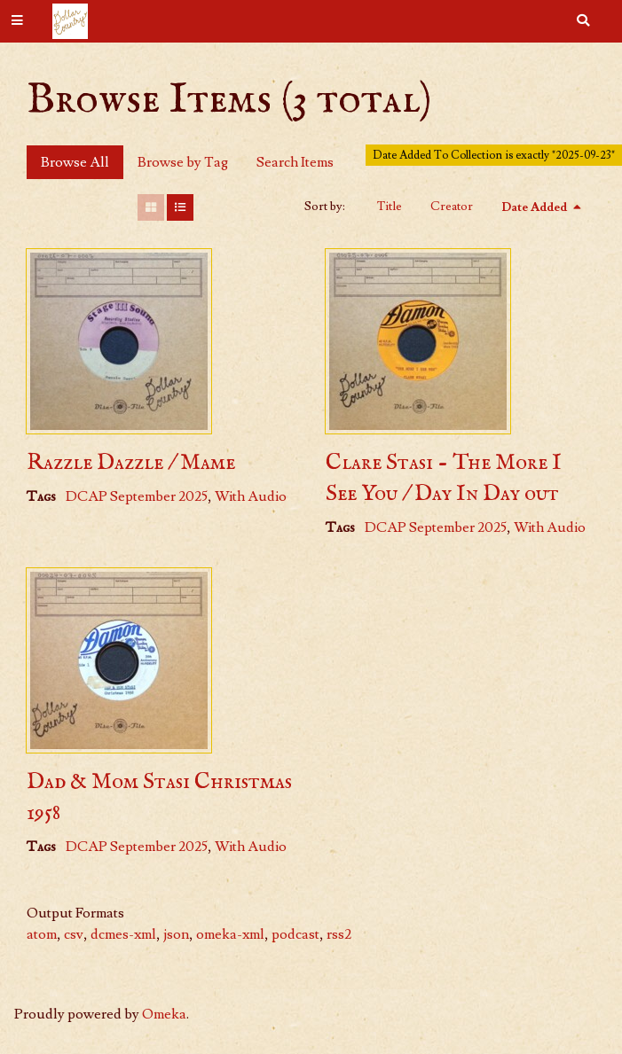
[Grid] (151, 207)
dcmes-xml (123, 934)
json (176, 934)
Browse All (75, 162)
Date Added (535, 207)
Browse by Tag (183, 162)
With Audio (251, 496)
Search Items (295, 162)
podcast (295, 934)
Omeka (164, 1014)
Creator (451, 207)
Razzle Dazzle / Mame (131, 463)
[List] (180, 207)
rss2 (339, 934)
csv (73, 934)
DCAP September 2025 (137, 496)
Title (389, 207)
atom (42, 934)
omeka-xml (230, 934)
